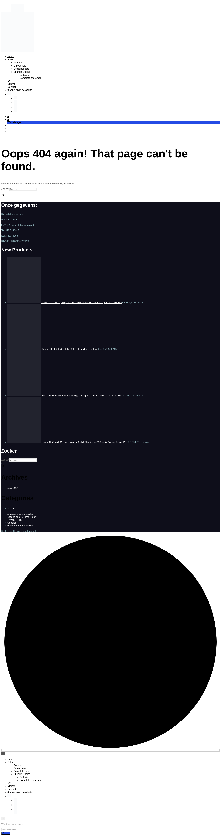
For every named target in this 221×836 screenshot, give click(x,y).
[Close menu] (3, 753)
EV (9, 80)
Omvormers (20, 65)
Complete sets (21, 68)
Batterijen (25, 74)
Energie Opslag (22, 72)
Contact (11, 87)
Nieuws (11, 84)
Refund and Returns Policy (21, 516)
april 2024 (12, 487)
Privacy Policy (14, 519)
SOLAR (11, 508)
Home (10, 56)
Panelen (18, 62)
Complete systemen (30, 77)
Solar (10, 59)
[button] (8, 116)
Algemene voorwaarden (20, 513)
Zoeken (5, 189)
